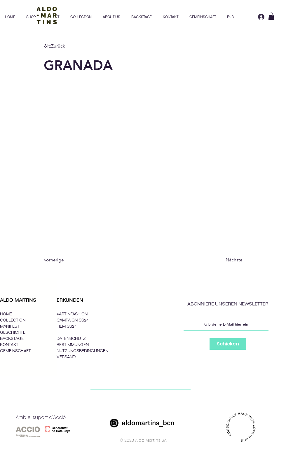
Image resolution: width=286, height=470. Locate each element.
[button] (81, 17)
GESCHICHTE (12, 332)
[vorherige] (63, 260)
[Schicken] (228, 344)
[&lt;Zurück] (63, 46)
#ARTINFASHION (72, 314)
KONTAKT (9, 344)
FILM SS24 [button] (67, 326)
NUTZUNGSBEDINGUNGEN (82, 350)
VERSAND (66, 356)
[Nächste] (228, 260)
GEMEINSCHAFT (15, 350)
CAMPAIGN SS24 (73, 320)
